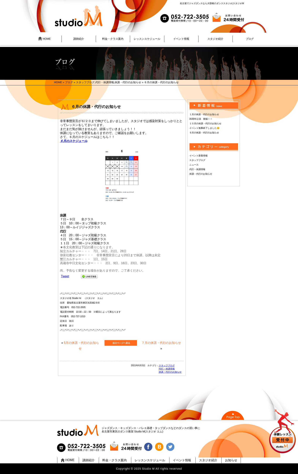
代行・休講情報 (104, 82)
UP (283, 431)
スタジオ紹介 (215, 38)
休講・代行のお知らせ (128, 82)
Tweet (65, 276)
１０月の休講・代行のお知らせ (205, 123)
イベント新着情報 (198, 155)
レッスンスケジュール (147, 38)
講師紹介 (78, 38)
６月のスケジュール (73, 141)
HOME (44, 38)
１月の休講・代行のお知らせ (204, 114)
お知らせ (231, 460)
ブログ (250, 38)
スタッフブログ (85, 82)
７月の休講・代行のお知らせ (161, 342)
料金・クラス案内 (112, 38)
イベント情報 (181, 38)
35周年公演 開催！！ (200, 119)
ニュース (193, 164)
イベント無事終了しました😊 (204, 128)
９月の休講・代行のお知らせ (204, 132)
